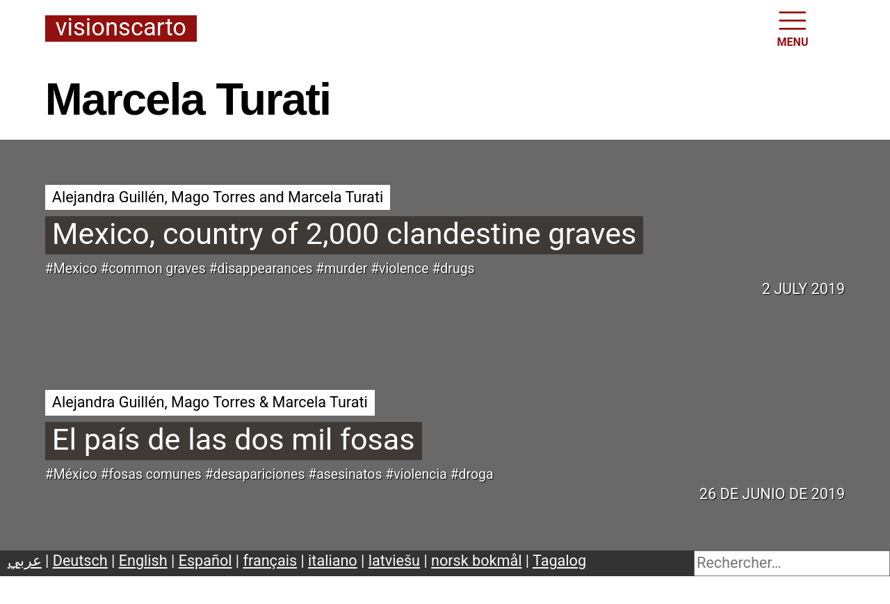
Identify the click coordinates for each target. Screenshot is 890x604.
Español (205, 560)
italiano (332, 560)
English (143, 560)
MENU (793, 28)
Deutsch (80, 560)
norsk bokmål (476, 560)
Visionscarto (121, 28)
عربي (25, 560)
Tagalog (559, 560)
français (270, 560)
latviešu (394, 560)
